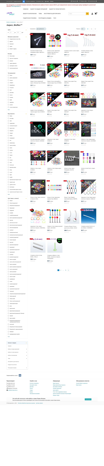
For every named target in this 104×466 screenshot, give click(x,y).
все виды (11, 118)
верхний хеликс (13, 167)
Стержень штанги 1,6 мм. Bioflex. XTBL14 (36, 256)
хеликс (11, 160)
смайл (11, 177)
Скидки (31, 390)
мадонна (11, 130)
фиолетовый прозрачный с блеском (17, 313)
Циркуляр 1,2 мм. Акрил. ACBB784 (70, 140)
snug (11, 169)
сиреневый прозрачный (14, 288)
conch (11, 172)
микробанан (12, 85)
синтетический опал (14, 68)
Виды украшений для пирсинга (59, 384)
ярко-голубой (12, 318)
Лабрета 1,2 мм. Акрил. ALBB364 (35, 169)
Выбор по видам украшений (13, 349)
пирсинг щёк (12, 182)
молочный (12, 324)
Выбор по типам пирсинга (13, 352)
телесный (12, 291)
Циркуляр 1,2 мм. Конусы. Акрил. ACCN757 (87, 111)
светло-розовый (13, 271)
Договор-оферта (39, 403)
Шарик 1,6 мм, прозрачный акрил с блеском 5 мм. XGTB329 (37, 82)
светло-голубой (13, 259)
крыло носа (12, 128)
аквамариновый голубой (15, 334)
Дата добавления (40, 28)
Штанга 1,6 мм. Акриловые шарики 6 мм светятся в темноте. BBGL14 (53, 52)
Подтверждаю (88, 399)
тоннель (11, 97)
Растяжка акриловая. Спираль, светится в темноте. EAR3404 (37, 140)
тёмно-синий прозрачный (15, 301)
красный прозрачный (14, 244)
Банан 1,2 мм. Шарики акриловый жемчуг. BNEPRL (70, 198)
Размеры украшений (57, 388)
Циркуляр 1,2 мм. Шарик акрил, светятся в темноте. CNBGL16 (88, 198)
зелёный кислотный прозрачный (16, 234)
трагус (11, 155)
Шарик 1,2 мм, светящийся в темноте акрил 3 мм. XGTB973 (37, 111)
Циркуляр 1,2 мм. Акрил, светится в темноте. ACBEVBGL (37, 227)
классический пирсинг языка (15, 189)
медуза (11, 133)
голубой (11, 212)
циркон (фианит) (13, 63)
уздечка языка (13, 184)
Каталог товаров (12, 342)
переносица (12, 142)
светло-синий (12, 276)
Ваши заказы (78, 384)
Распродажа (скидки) (12, 367)
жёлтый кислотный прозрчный (16, 225)
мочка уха (12, 164)
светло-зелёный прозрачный (15, 266)
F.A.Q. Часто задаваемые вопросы (60, 391)
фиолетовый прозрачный (15, 310)
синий (11, 281)
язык (11, 162)
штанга (11, 104)
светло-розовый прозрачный (15, 274)
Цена (9, 29)
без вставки (12, 55)
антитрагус (12, 187)
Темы (9, 358)
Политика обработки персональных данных (26, 403)
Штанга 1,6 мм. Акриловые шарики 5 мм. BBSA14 (53, 198)
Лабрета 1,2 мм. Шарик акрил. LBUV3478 (54, 169)
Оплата (31, 388)
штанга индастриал (14, 107)
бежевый (11, 331)
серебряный (12, 279)
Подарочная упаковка (29, 18)
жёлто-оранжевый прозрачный (16, 217)
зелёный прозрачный (14, 237)
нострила (12, 87)
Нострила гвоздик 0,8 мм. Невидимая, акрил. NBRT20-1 (37, 51)
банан (11, 75)
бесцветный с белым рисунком (16, 326)
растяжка (12, 92)
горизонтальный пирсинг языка (16, 191)
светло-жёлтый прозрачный (15, 261)
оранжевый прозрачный (14, 249)
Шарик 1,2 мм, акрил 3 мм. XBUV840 (53, 111)
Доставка (31, 386)
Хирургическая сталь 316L (15, 39)
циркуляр (12, 102)
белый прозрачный (13, 203)
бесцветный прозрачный (15, 205)
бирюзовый (12, 208)
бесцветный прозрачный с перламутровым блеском (15, 321)
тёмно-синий (12, 298)
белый (11, 200)
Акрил (11, 46)
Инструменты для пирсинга (52, 13)
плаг (11, 90)
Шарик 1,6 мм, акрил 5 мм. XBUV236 (87, 82)
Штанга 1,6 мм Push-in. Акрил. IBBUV (88, 169)
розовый (11, 254)
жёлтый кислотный (13, 222)
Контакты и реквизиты (30, 1)
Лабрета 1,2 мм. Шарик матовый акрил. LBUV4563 (54, 227)
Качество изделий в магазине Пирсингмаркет (62, 393)
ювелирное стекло (13, 65)
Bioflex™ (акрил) (13, 48)
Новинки (25, 9)
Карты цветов (55, 390)
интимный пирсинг (13, 125)
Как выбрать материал (57, 386)
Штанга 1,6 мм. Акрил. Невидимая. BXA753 (69, 169)
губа (11, 120)
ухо (10, 157)
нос (10, 140)
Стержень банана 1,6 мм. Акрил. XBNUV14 (87, 51)
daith (11, 174)
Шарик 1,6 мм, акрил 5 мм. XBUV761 (70, 82)
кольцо (11, 80)
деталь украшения (13, 77)
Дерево (11, 41)
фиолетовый (12, 308)
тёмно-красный (13, 296)
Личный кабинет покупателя (81, 383)
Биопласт (12, 43)
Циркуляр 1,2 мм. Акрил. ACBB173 (53, 140)
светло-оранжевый (13, 269)
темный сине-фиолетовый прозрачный (17, 293)
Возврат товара (56, 395)
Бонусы (31, 391)
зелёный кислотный (14, 232)
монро (11, 135)
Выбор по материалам (12, 355)
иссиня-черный (13, 239)
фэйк (11, 99)
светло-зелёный (13, 264)
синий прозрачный (13, 283)
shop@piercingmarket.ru (17, 1)
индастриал (12, 123)
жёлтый (11, 220)
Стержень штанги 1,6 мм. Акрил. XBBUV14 (71, 51)
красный (11, 242)
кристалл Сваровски (14, 58)
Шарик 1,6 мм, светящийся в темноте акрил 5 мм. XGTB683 (54, 82)
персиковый (12, 252)
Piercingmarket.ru (16, 6)
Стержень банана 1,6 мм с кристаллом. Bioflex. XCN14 (70, 227)
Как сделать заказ (40, 1)
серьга (11, 94)
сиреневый (12, 286)
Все (82, 28)
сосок (11, 152)
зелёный (11, 230)
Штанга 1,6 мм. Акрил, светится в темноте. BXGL (37, 198)
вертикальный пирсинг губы (15, 179)
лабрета (11, 82)
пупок (11, 147)
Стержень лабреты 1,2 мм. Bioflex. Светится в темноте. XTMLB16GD (53, 257)
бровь (11, 115)
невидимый (12, 138)
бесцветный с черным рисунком (16, 329)
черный (11, 315)
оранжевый (12, 247)
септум (11, 150)
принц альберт (13, 145)
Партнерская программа (35, 393)
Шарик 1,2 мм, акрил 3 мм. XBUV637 (70, 111)
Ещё (9, 109)
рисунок (11, 60)
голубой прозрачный (14, 215)
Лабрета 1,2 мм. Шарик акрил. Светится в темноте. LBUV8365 (88, 140)
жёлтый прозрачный (14, 227)
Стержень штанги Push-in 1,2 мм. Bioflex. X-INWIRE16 (88, 227)
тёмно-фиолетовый (14, 303)
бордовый (12, 210)
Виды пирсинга (56, 383)
